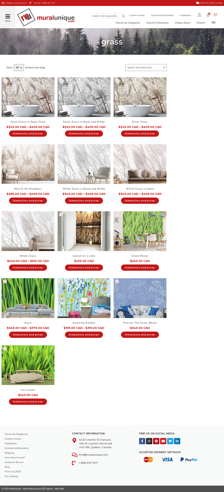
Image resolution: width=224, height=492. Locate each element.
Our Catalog (11, 476)
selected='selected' (19, 67)
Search (164, 67)
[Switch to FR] (213, 23)
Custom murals (136, 15)
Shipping (9, 453)
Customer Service (15, 462)
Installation (184, 15)
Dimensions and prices (28, 133)
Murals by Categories (17, 434)
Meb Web (59, 488)
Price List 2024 (13, 471)
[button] (7, 15)
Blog (7, 467)
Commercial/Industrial (161, 15)
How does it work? (15, 457)
